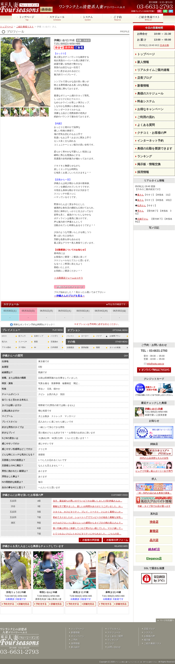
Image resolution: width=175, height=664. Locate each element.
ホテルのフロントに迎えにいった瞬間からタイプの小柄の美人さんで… (88, 522)
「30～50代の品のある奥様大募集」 (154, 488)
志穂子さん (142, 219)
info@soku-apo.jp (155, 364)
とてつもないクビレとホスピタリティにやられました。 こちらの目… (87, 533)
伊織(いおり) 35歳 (154, 408)
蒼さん (140, 194)
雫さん (140, 211)
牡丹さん (141, 205)
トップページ (6, 26)
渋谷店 (154, 521)
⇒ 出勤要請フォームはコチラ (68, 278)
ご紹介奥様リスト (25, 26)
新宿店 (154, 531)
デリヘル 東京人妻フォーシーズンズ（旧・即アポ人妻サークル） (136, 662)
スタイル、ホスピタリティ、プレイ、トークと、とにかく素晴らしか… (88, 512)
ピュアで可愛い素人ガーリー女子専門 (154, 467)
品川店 (154, 540)
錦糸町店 (154, 549)
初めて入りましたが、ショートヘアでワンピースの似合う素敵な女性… (88, 517)
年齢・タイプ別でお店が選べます (154, 501)
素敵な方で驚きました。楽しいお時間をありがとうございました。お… (88, 506)
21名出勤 (164, 45)
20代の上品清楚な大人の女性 (154, 453)
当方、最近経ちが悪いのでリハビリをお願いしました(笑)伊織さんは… (87, 501)
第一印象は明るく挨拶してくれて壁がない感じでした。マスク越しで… (88, 528)
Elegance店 (154, 558)
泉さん (140, 200)
